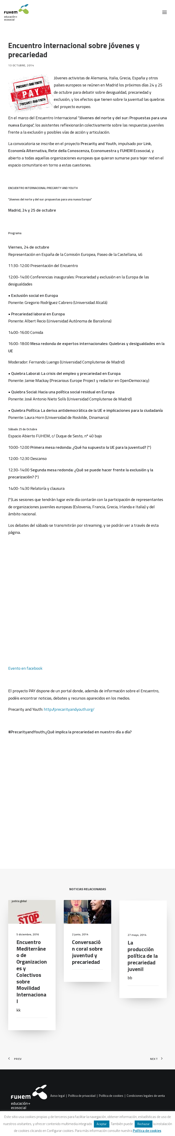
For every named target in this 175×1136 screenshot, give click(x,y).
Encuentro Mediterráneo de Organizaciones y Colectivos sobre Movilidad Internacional (31, 993)
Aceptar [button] (102, 1124)
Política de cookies (111, 1096)
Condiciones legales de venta (146, 1096)
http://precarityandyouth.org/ (69, 709)
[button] (164, 12)
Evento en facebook (25, 668)
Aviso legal (57, 1096)
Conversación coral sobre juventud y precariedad (87, 974)
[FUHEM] (14, 12)
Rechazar (143, 1124)
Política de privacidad (81, 1096)
